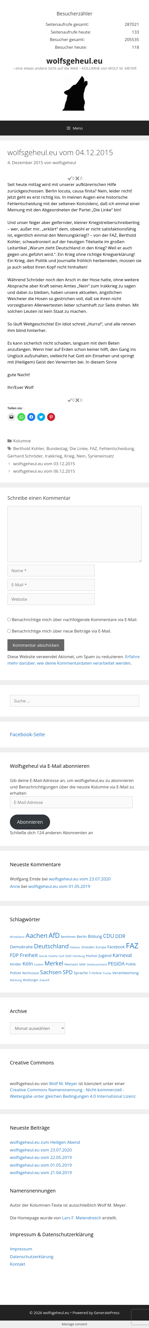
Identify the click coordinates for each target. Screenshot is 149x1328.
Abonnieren (30, 822)
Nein (81, 456)
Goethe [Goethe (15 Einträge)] (53, 956)
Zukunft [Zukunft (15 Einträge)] (44, 980)
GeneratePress (106, 1312)
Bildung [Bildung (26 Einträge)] (95, 936)
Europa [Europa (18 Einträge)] (101, 947)
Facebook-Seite (27, 734)
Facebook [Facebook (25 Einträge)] (116, 947)
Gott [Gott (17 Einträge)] (68, 956)
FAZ (93, 448)
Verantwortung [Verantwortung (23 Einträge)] (125, 972)
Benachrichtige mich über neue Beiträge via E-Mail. (61, 631)
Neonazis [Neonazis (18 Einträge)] (71, 964)
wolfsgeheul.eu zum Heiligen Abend (45, 1142)
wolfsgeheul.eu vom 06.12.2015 (44, 471)
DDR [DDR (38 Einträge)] (120, 936)
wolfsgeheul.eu (74, 61)
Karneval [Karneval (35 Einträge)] (122, 955)
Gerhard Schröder (25, 456)
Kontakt (17, 1264)
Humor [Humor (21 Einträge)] (91, 955)
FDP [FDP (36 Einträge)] (14, 955)
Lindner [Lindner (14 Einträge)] (38, 964)
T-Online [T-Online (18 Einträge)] (95, 973)
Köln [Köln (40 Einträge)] (28, 963)
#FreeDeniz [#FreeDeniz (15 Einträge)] (17, 937)
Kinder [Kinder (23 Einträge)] (15, 964)
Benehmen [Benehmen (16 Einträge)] (68, 937)
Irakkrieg (53, 456)
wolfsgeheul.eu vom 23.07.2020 (80, 879)
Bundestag (56, 448)
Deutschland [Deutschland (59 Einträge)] (51, 946)
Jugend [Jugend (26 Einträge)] (105, 955)
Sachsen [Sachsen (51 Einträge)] (50, 972)
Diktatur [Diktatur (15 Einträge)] (75, 947)
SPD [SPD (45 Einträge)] (68, 972)
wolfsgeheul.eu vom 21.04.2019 (41, 1172)
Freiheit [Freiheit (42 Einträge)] (29, 955)
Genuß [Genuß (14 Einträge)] (43, 956)
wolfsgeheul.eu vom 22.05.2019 (41, 1157)
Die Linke (79, 448)
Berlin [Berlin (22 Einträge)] (82, 936)
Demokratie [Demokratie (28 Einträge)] (21, 947)
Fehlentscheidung (116, 448)
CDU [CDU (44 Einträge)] (108, 935)
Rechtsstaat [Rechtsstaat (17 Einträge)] (30, 973)
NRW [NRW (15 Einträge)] (82, 964)
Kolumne (22, 441)
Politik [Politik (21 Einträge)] (131, 964)
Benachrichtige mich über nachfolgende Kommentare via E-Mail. (74, 619)
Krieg (69, 456)
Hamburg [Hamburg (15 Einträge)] (79, 956)
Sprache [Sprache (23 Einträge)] (81, 972)
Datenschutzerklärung (31, 1256)
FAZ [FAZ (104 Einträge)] (132, 946)
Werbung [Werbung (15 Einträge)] (16, 980)
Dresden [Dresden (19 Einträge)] (87, 947)
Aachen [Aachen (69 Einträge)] (36, 935)
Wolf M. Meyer (63, 1083)
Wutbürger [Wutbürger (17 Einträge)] (30, 980)
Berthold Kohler (28, 448)
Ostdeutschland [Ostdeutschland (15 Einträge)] (97, 964)
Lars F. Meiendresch (81, 1218)
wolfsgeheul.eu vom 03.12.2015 (44, 463)
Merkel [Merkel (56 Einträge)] (54, 963)
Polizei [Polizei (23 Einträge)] (15, 972)
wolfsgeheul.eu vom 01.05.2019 (59, 886)
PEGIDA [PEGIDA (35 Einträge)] (116, 964)
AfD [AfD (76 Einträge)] (54, 935)
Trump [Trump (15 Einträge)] (107, 973)
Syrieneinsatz (101, 456)
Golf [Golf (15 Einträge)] (61, 956)
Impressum (21, 1249)
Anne (15, 886)
